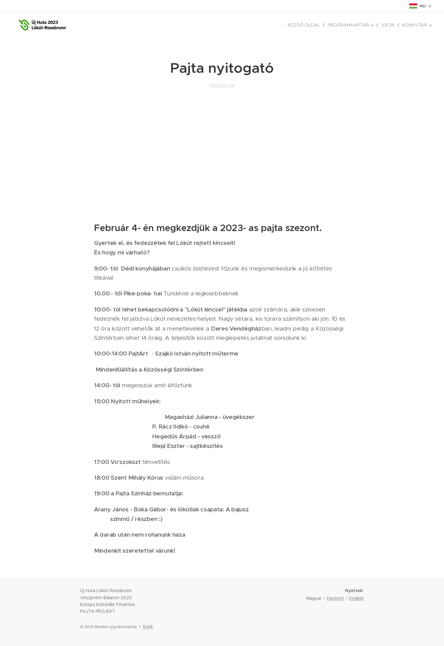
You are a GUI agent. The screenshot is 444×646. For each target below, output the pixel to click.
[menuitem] (307, 25)
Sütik (148, 626)
